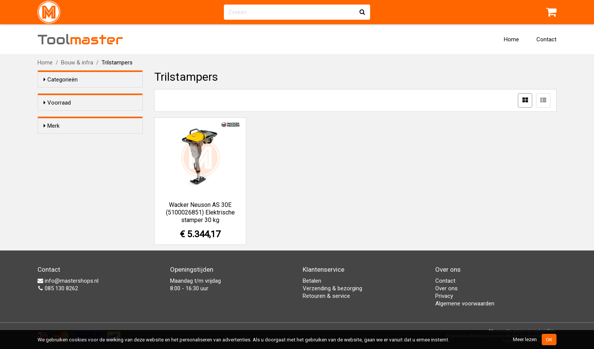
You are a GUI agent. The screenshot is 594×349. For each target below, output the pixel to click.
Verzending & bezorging (332, 288)
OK (549, 339)
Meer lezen (525, 339)
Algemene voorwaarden (464, 303)
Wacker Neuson (78, 153)
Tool (80, 39)
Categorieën (61, 79)
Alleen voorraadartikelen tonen (93, 117)
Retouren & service (326, 296)
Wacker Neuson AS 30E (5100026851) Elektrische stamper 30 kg (200, 212)
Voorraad (57, 102)
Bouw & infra (77, 62)
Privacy (444, 296)
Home (511, 39)
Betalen (312, 280)
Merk (51, 139)
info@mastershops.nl (68, 280)
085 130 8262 (58, 288)
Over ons (446, 288)
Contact (546, 39)
